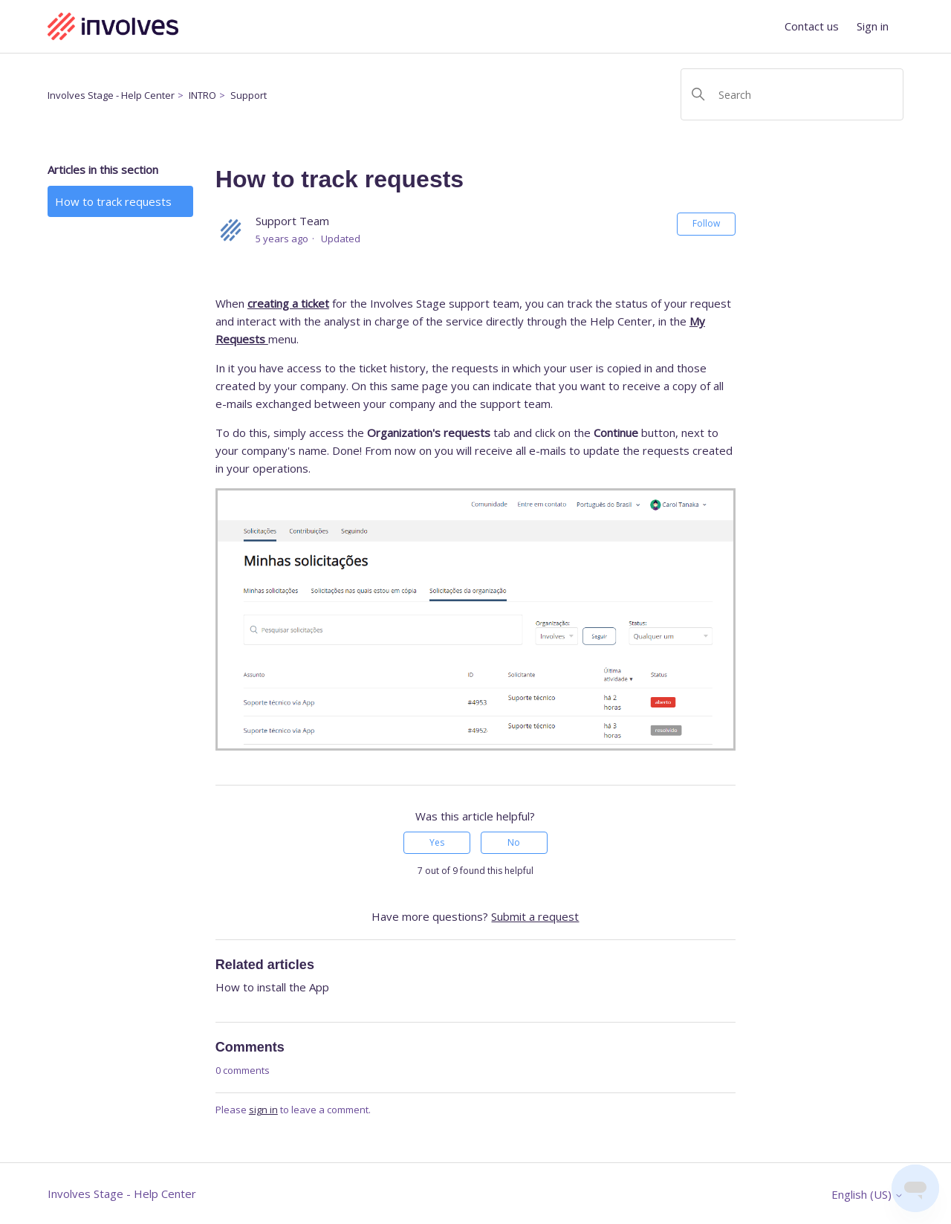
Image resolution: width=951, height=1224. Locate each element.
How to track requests (113, 201)
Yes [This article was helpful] (436, 842)
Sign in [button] (873, 26)
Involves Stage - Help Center (111, 95)
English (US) (867, 1194)
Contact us (812, 26)
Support (248, 95)
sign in (263, 1109)
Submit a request (535, 916)
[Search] (792, 94)
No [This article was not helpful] (513, 842)
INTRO (202, 95)
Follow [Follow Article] (706, 223)
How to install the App (272, 986)
